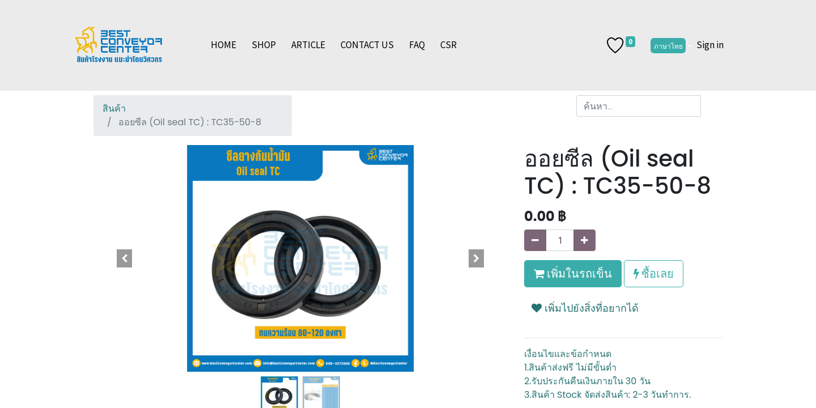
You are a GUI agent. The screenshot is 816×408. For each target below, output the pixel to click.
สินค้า (114, 108)
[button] (125, 258)
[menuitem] (223, 45)
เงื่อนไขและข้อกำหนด (567, 353)
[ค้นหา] (711, 106)
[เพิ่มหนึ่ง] (584, 240)
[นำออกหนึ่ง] (535, 240)
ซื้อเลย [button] (654, 273)
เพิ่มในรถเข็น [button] (573, 273)
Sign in (710, 45)
